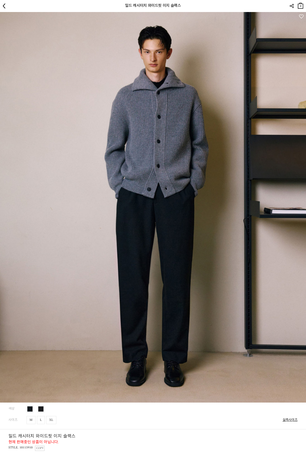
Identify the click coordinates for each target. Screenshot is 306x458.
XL (51, 420)
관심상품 (301, 16)
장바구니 (300, 5)
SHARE (291, 6)
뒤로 (5, 6)
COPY (39, 448)
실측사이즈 (290, 420)
